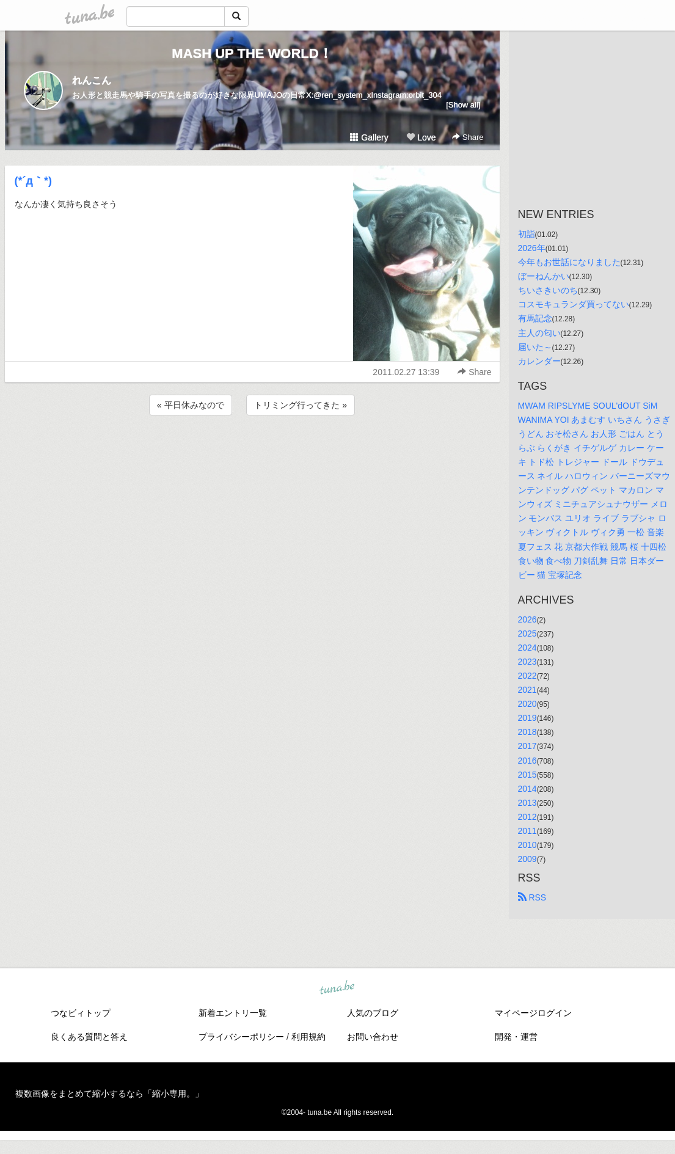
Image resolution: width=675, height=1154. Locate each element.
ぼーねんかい (543, 276)
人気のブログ (372, 1013)
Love (421, 137)
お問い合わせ (372, 1037)
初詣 (526, 234)
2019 (527, 718)
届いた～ (535, 347)
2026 (527, 619)
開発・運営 (516, 1037)
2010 (527, 845)
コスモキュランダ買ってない (573, 304)
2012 (527, 817)
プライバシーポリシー (241, 1037)
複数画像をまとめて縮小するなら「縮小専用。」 (109, 1093)
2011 (527, 831)
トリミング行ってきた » (300, 405)
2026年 (531, 248)
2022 (527, 676)
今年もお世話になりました (569, 262)
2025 (527, 633)
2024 (527, 647)
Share (467, 137)
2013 (527, 803)
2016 (527, 760)
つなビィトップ (81, 1013)
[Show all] (463, 104)
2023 (527, 661)
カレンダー (539, 361)
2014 (527, 789)
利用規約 (308, 1037)
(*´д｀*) (33, 181)
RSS (532, 897)
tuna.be (337, 988)
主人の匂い (539, 333)
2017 (527, 746)
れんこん (91, 80)
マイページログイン (533, 1013)
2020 (527, 704)
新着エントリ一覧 (233, 1013)
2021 (527, 690)
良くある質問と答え (89, 1037)
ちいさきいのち (548, 290)
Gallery (369, 137)
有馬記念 (535, 318)
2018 (527, 732)
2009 (527, 859)
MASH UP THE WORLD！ (252, 53)
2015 (527, 775)
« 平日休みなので (190, 405)
